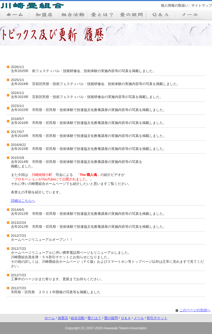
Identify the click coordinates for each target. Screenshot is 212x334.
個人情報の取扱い (174, 5)
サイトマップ (201, 5)
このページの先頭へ (194, 310)
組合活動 (78, 318)
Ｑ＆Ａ (126, 318)
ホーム (50, 318)
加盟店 (63, 318)
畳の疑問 (111, 318)
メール (139, 318)
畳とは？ (94, 318)
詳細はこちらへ (23, 201)
